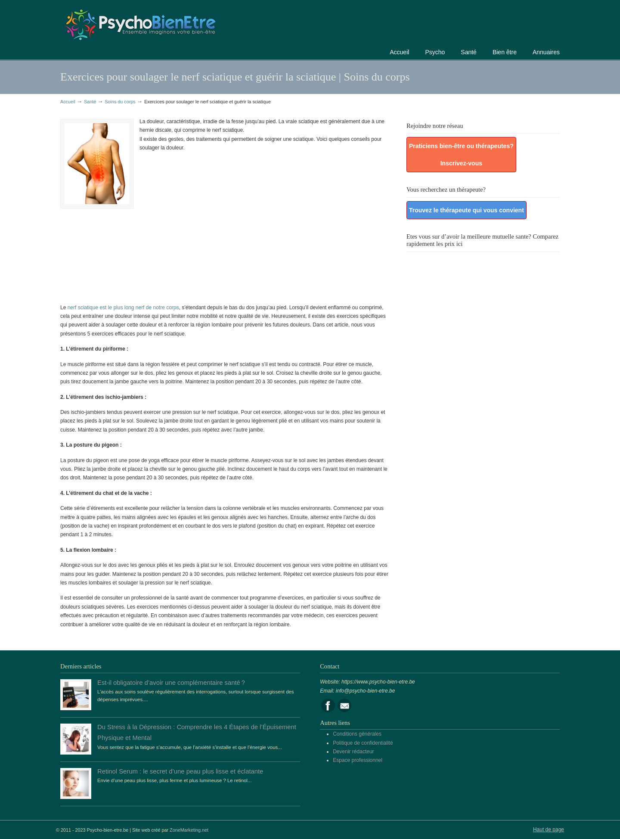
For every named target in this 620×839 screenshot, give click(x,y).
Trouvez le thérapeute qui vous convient (466, 210)
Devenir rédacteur (353, 752)
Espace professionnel (357, 760)
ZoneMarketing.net (189, 830)
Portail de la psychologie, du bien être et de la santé (140, 23)
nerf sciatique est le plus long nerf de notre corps (123, 308)
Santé (90, 101)
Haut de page (548, 830)
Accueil (67, 101)
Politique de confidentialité (363, 743)
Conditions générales (357, 734)
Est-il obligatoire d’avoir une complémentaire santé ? (171, 682)
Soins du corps (120, 101)
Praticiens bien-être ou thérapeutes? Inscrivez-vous (461, 155)
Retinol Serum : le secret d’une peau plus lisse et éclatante (180, 771)
